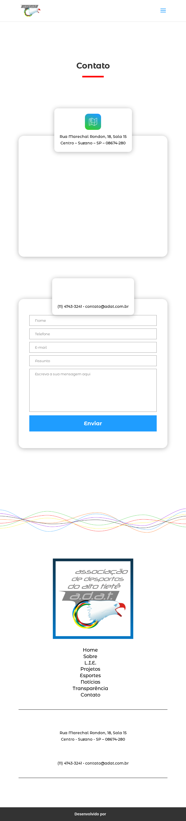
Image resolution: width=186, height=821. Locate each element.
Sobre (90, 656)
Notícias (90, 682)
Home (90, 650)
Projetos (90, 669)
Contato (90, 695)
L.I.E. (90, 663)
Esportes (90, 676)
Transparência (90, 688)
